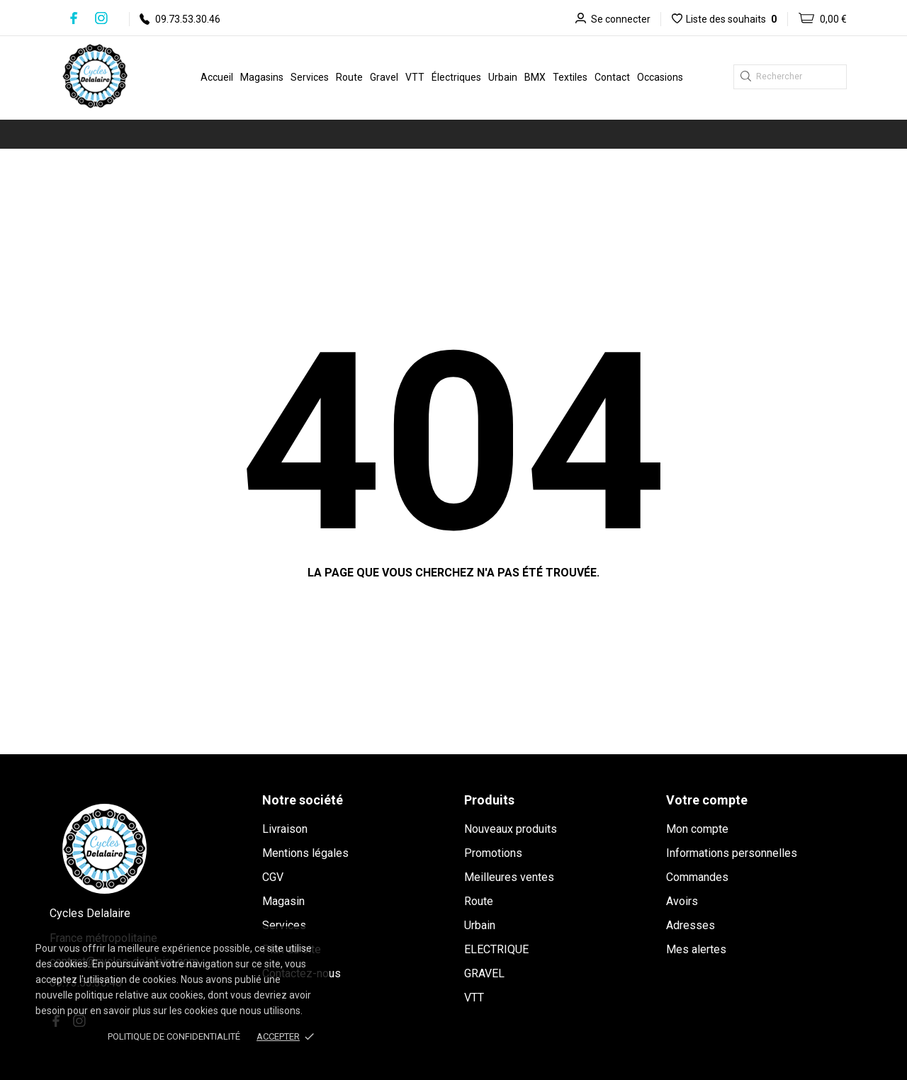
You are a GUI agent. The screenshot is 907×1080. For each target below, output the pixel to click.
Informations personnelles (731, 853)
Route (349, 77)
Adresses (690, 925)
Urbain (502, 77)
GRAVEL (484, 973)
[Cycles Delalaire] (108, 76)
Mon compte (697, 829)
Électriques (456, 77)
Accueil (217, 77)
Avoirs (682, 901)
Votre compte (707, 799)
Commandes (697, 877)
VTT (414, 77)
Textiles (570, 77)
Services (310, 77)
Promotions (493, 853)
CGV (272, 877)
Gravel (384, 77)
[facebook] (74, 18)
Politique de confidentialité (174, 1036)
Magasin (283, 901)
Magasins (261, 77)
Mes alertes (696, 949)
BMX (535, 77)
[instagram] (101, 18)
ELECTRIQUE (496, 949)
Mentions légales (305, 853)
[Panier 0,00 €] (817, 19)
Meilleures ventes (509, 877)
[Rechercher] (790, 76)
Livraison (285, 829)
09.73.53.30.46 (180, 19)
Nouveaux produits (510, 829)
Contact (612, 77)
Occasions (660, 77)
